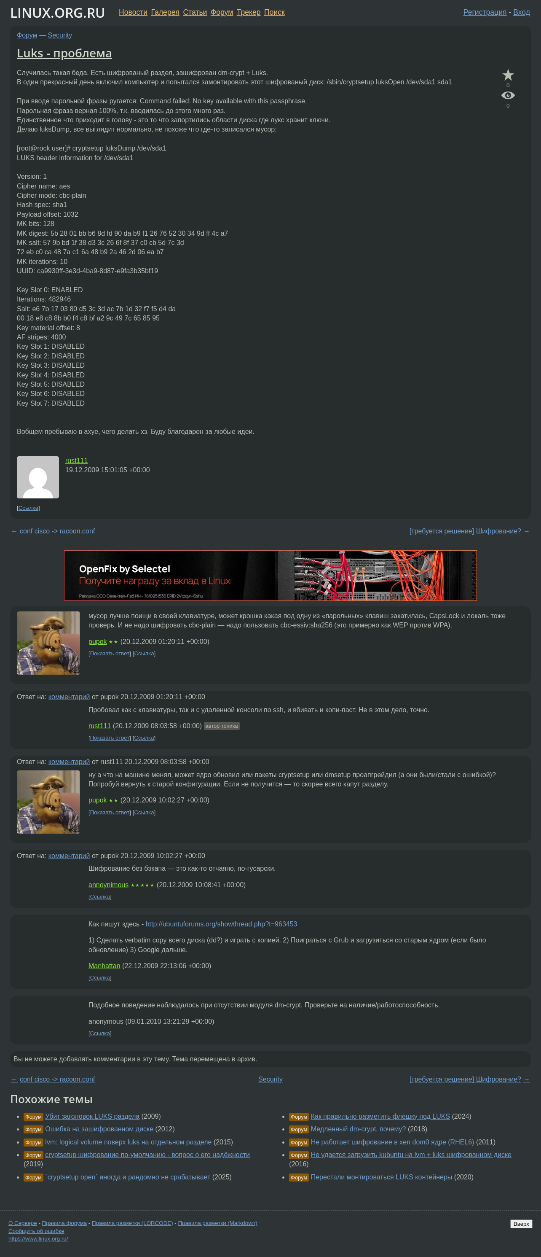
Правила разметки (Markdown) (217, 1223)
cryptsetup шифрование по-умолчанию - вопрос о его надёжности (147, 1154)
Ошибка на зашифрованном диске (99, 1129)
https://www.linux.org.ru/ (38, 1238)
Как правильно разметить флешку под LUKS (380, 1116)
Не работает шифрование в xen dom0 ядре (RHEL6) (392, 1142)
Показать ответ (110, 653)
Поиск (274, 12)
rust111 (76, 460)
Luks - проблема (64, 53)
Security (60, 35)
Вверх (521, 1224)
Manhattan (104, 965)
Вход (521, 12)
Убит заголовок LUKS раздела (92, 1116)
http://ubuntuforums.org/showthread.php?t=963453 (221, 924)
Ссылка (28, 508)
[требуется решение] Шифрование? (465, 531)
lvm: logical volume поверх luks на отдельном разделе (128, 1142)
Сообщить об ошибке (36, 1231)
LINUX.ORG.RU (57, 12)
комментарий (69, 696)
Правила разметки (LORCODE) (132, 1223)
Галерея (165, 12)
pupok (97, 641)
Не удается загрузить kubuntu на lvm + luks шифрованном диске (411, 1154)
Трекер (249, 12)
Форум (222, 12)
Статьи (195, 12)
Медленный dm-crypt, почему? (358, 1129)
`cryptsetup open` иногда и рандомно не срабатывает (127, 1177)
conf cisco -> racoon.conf (57, 531)
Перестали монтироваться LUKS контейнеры (382, 1177)
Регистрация (485, 12)
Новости (133, 12)
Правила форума (64, 1223)
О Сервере (22, 1223)
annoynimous (108, 884)
